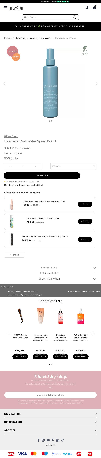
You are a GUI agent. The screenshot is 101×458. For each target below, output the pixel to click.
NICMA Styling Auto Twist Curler (20, 336)
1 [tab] (49, 364)
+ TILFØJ (85, 204)
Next (96, 84)
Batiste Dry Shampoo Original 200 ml (43, 218)
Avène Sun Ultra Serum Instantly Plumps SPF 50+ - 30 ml (81, 338)
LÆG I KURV (42, 175)
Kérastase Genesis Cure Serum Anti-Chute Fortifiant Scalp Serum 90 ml (60, 338)
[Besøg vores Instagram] (43, 440)
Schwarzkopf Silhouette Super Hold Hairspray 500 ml (45, 236)
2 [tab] (52, 364)
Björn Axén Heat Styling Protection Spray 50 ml (44, 201)
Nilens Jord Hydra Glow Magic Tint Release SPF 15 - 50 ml (40, 338)
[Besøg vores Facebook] (38, 440)
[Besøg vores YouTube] (48, 440)
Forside (8, 38)
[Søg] (50, 17)
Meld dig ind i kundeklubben (50, 395)
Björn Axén (20, 38)
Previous (5, 84)
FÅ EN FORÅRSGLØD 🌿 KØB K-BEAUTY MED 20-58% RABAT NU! (50, 26)
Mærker (33, 38)
